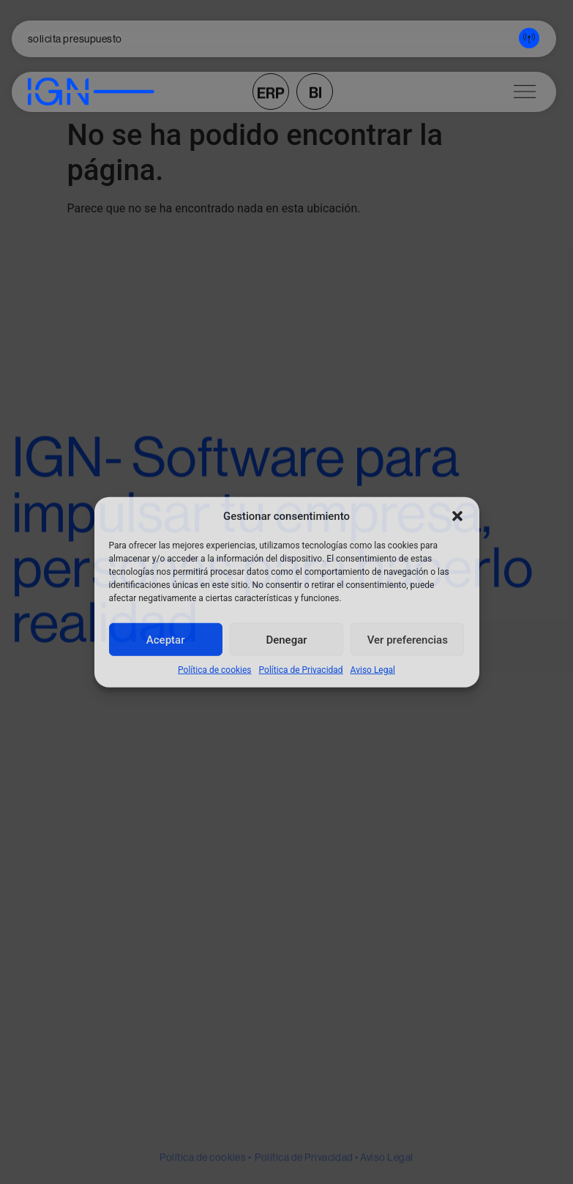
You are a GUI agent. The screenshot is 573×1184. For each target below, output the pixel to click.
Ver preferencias (407, 639)
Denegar (286, 639)
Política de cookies (215, 670)
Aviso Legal (373, 670)
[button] (457, 516)
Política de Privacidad (301, 670)
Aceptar (165, 639)
